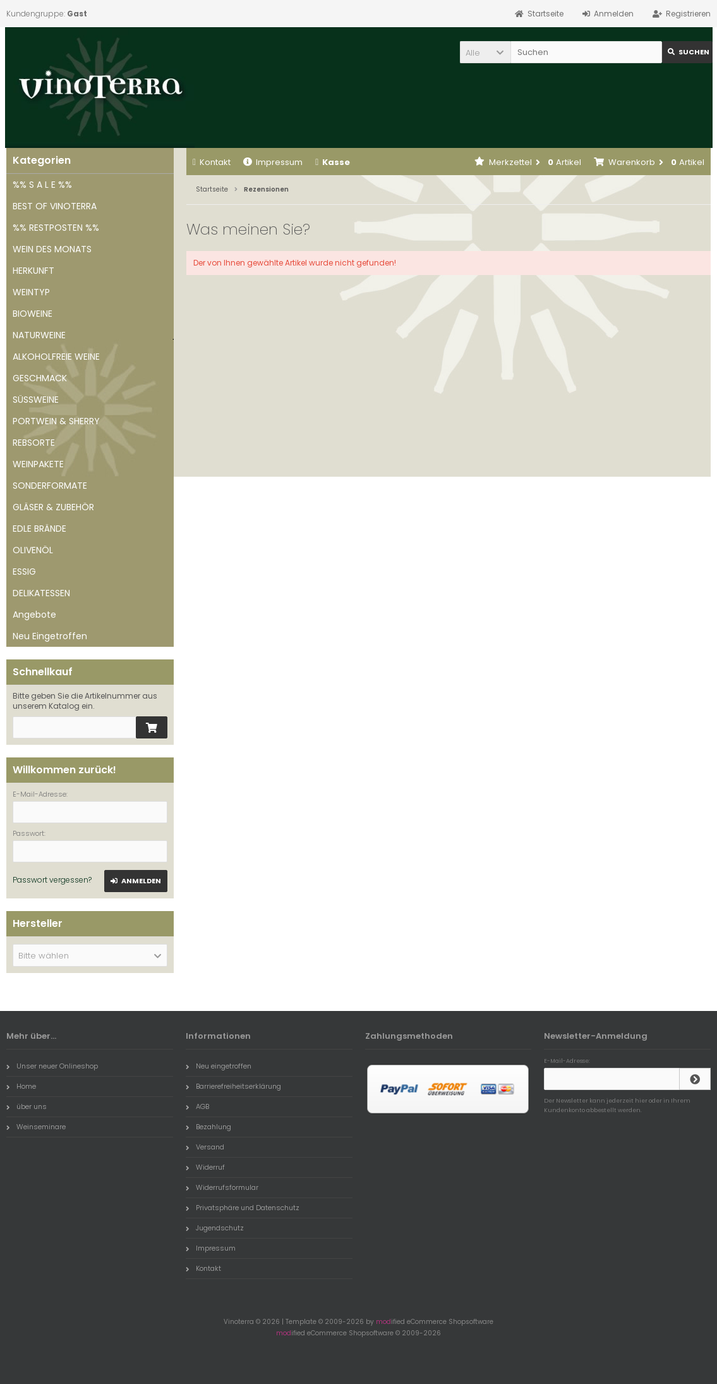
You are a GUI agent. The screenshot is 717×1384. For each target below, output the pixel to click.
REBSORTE (34, 442)
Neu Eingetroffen (50, 636)
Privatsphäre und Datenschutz (242, 1208)
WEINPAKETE (38, 464)
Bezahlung (208, 1127)
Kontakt (212, 162)
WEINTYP (31, 292)
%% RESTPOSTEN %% (56, 227)
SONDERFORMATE (50, 485)
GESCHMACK (40, 378)
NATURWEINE (39, 335)
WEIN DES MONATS (52, 249)
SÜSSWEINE (36, 399)
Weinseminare (36, 1127)
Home (21, 1086)
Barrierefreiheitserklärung (233, 1086)
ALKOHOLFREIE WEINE (56, 356)
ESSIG (24, 571)
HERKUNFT (33, 270)
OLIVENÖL (33, 550)
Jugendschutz (215, 1228)
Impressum (273, 162)
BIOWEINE (32, 313)
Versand (205, 1147)
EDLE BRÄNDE (39, 528)
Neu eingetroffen (218, 1066)
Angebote (34, 614)
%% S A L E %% (42, 184)
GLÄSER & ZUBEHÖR (53, 507)
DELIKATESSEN (41, 593)
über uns (26, 1106)
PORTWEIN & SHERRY (56, 421)
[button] (485, 52)
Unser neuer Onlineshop (52, 1066)
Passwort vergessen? (52, 879)
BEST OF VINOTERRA (55, 206)
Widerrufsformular (222, 1187)
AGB (197, 1106)
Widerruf (205, 1167)
